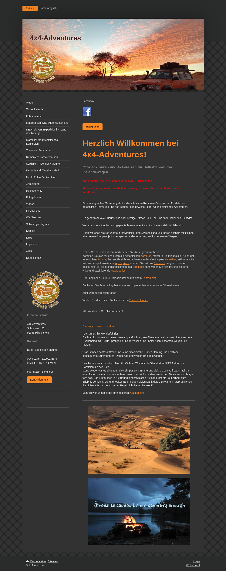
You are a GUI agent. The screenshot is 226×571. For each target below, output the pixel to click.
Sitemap (53, 561)
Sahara (101, 259)
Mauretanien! (118, 270)
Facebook (88, 101)
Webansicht (193, 565)
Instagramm (93, 126)
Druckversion (36, 561)
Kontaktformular (39, 379)
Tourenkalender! (138, 300)
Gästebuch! (137, 392)
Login (196, 561)
